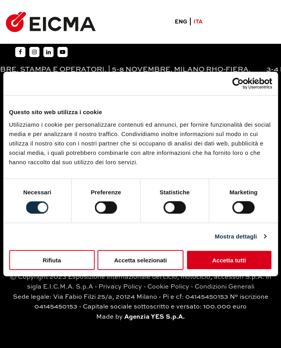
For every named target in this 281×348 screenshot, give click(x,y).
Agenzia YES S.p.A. (154, 317)
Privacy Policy (120, 287)
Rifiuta (52, 260)
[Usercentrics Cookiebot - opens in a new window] (238, 84)
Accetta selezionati (140, 260)
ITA (198, 22)
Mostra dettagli (236, 236)
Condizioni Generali (224, 287)
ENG (181, 22)
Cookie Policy (168, 287)
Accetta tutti (229, 260)
